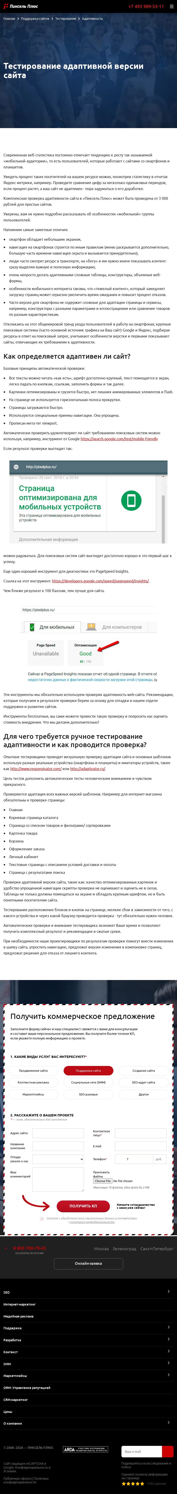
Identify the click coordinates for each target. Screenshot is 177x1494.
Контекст (10, 1352)
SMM (7, 1364)
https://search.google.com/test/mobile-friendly (119, 439)
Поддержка (12, 1328)
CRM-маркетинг (15, 1400)
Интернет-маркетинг (19, 1304)
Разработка (12, 1340)
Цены (7, 1412)
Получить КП (83, 1207)
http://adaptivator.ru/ (87, 769)
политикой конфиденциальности (92, 1222)
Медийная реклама (18, 1316)
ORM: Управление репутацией (26, 1388)
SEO (6, 1292)
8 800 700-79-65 (29, 1247)
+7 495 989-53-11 (146, 6)
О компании (12, 1423)
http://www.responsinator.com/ (36, 769)
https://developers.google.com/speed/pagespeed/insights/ (100, 581)
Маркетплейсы (15, 1376)
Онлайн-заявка (88, 1264)
